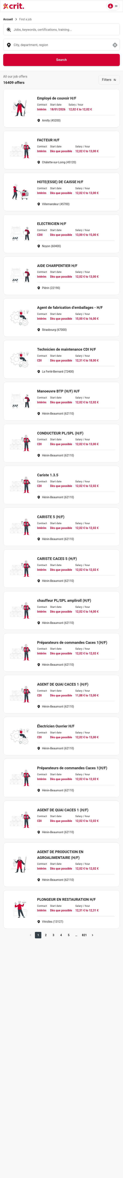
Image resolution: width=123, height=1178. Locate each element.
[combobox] (61, 47)
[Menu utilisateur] (113, 6)
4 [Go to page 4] (61, 935)
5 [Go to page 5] (68, 935)
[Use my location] (115, 45)
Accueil (8, 19)
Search (61, 60)
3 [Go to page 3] (53, 935)
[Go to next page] (92, 935)
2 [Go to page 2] (46, 935)
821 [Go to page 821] (84, 935)
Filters (109, 80)
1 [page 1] (38, 935)
